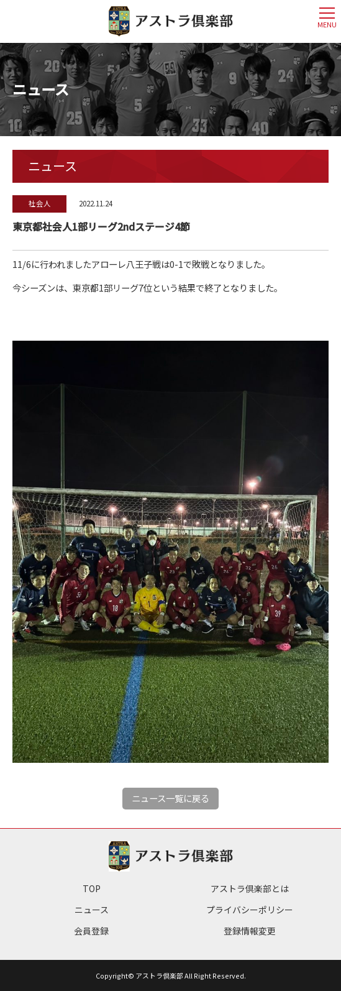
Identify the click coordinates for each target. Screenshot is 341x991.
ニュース (92, 909)
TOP (92, 888)
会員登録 (91, 930)
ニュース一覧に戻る (170, 797)
